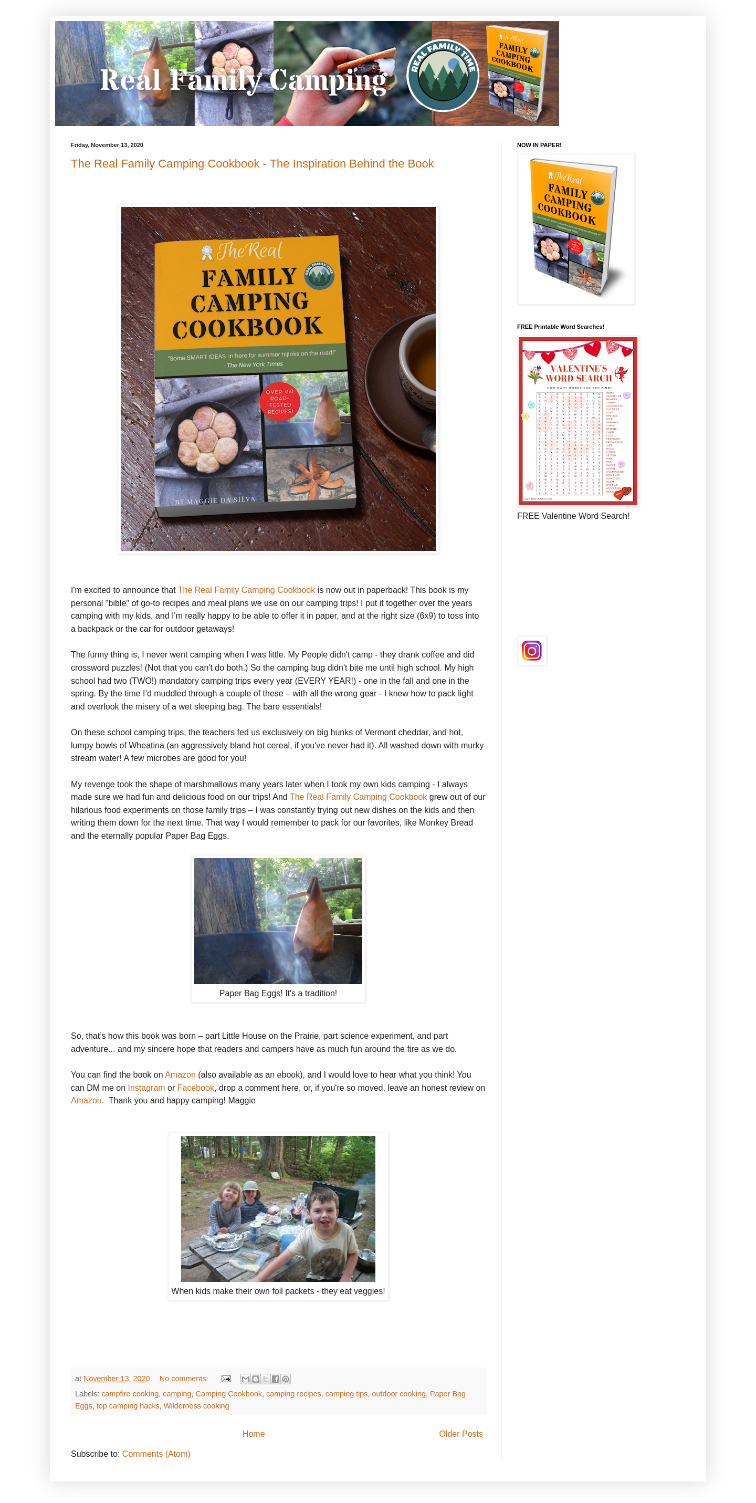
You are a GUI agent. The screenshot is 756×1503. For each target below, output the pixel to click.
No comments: (185, 1378)
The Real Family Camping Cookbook (246, 590)
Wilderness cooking (196, 1406)
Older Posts (461, 1433)
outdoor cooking (399, 1394)
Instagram (146, 1087)
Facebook (195, 1087)
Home (254, 1433)
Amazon (180, 1074)
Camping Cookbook (229, 1394)
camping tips (347, 1394)
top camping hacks (128, 1406)
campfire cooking (130, 1394)
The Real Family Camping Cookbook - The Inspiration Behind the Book (252, 163)
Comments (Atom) (156, 1453)
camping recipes (293, 1394)
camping (177, 1394)
